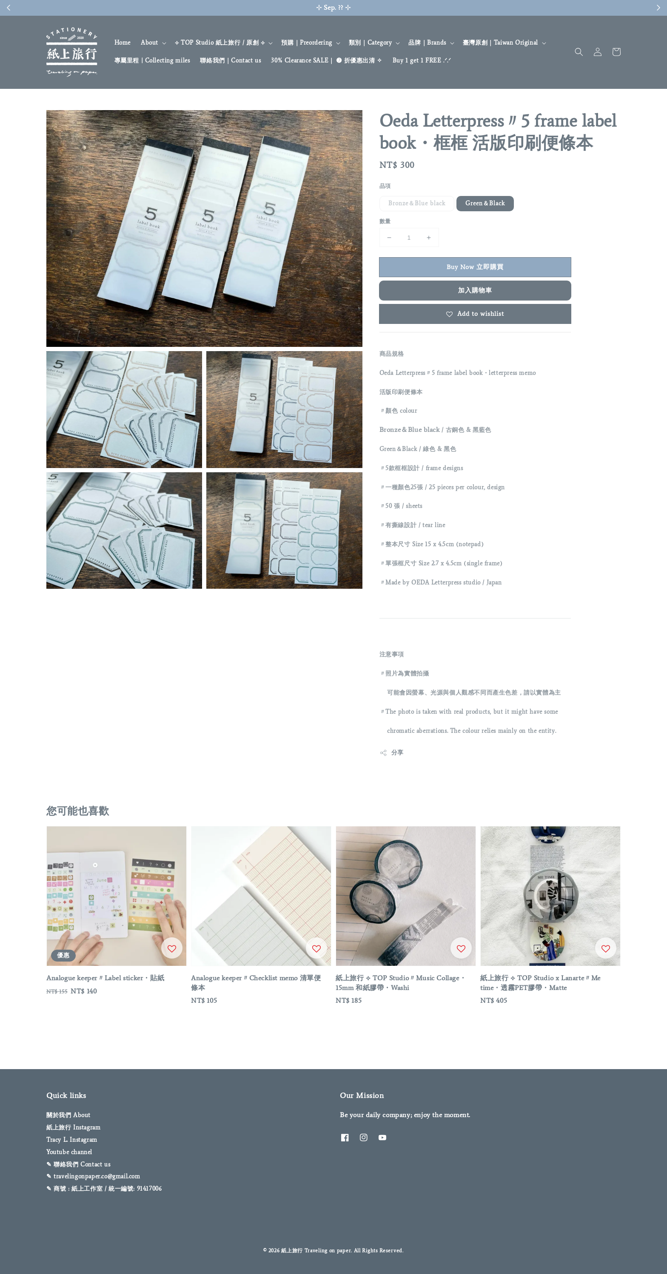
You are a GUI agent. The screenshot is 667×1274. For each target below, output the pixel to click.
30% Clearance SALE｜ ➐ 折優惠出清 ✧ (326, 60)
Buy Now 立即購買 (475, 267)
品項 (385, 186)
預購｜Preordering (306, 42)
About (149, 42)
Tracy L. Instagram (71, 1139)
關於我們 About (68, 1115)
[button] (579, 52)
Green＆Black (485, 203)
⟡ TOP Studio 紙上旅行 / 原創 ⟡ (220, 42)
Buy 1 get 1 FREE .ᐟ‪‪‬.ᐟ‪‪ (422, 60)
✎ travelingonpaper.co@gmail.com (93, 1176)
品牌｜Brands (427, 42)
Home (122, 42)
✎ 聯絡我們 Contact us (78, 1164)
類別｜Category (370, 42)
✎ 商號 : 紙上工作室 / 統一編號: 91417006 (104, 1188)
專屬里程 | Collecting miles (152, 60)
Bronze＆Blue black (416, 203)
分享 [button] (391, 753)
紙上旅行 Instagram (73, 1127)
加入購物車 (475, 290)
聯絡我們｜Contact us (230, 60)
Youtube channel (69, 1152)
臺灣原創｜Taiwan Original (500, 42)
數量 (385, 221)
